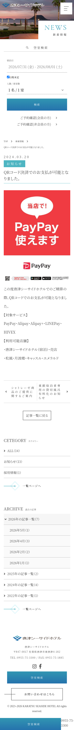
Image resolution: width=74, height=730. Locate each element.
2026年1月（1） (19, 562)
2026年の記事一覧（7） (22, 519)
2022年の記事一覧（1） (21, 595)
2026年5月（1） (20, 530)
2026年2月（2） (20, 551)
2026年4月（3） (20, 541)
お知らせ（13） (13, 461)
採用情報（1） (12, 472)
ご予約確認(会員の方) (35, 117)
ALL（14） (12, 450)
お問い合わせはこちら (39, 694)
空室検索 (30, 724)
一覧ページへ (31, 486)
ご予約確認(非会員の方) (34, 124)
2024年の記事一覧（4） (21, 584)
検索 (37, 104)
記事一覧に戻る (37, 415)
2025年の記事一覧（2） (21, 573)
